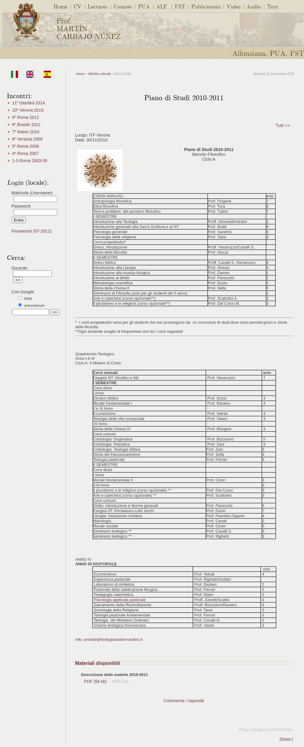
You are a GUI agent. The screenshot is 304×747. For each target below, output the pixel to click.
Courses (123, 6)
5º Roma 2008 (25, 146)
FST (180, 6)
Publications (206, 6)
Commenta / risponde (184, 700)
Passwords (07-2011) (31, 231)
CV (78, 6)
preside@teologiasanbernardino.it (113, 639)
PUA (144, 6)
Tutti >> (283, 125)
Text (272, 6)
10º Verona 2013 (27, 110)
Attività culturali (99, 74)
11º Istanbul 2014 (28, 102)
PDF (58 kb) (96, 681)
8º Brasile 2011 (26, 124)
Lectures (98, 6)
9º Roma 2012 (25, 117)
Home (60, 6)
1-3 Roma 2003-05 (29, 160)
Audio (253, 6)
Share (284, 739)
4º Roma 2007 (25, 153)
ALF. (162, 6)
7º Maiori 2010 (25, 131)
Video (233, 6)
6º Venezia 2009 (27, 139)
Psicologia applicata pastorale (120, 599)
